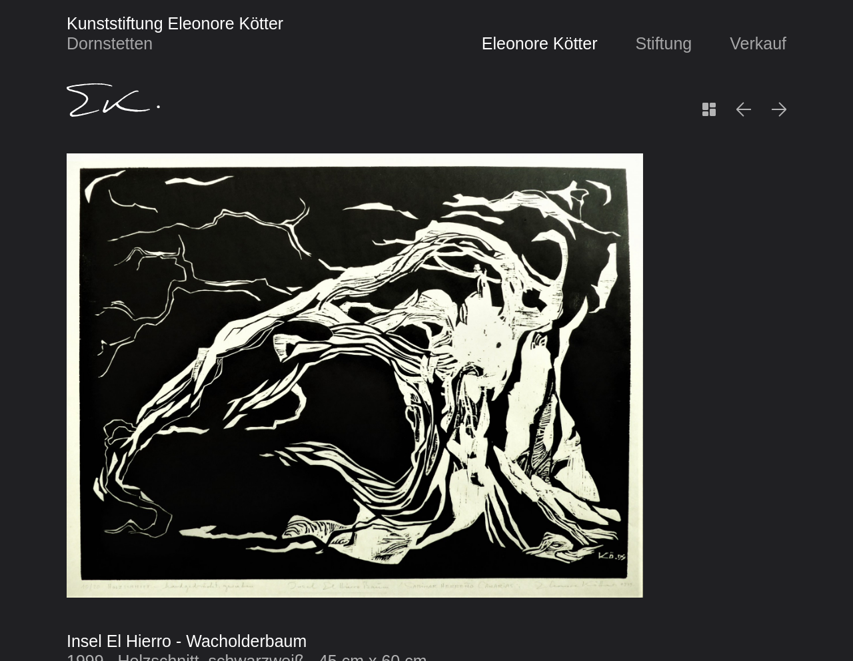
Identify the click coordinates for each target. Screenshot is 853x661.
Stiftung (663, 43)
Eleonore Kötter (540, 43)
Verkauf (758, 43)
